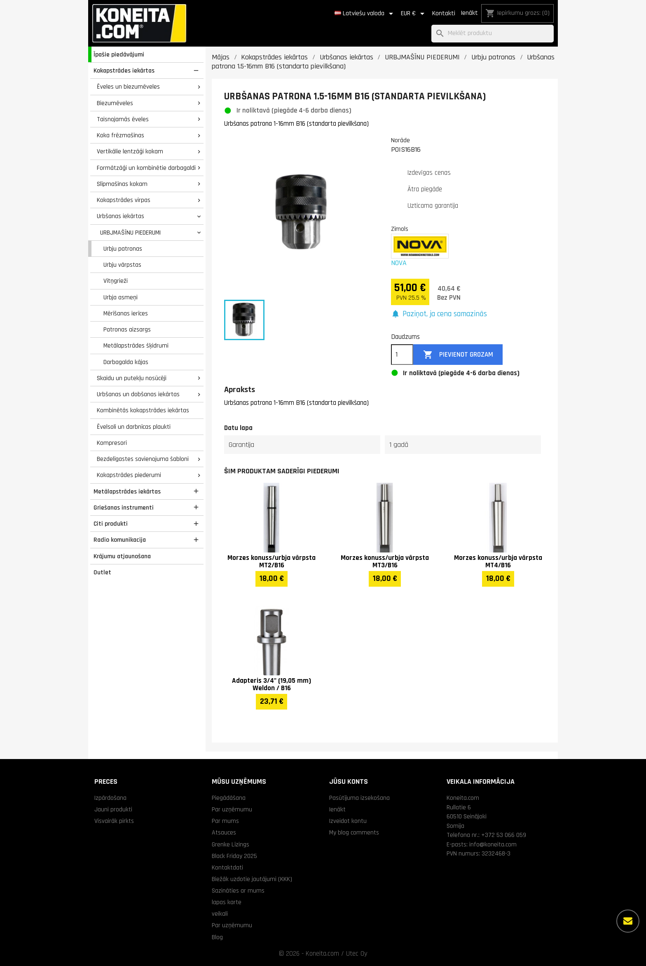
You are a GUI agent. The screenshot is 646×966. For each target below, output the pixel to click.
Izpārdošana (110, 798)
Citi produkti (111, 523)
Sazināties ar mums (238, 890)
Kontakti (443, 13)
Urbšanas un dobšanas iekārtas (138, 394)
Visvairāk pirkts (114, 821)
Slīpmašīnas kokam (122, 184)
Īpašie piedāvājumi (119, 54)
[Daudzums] (402, 354)
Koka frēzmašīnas (120, 135)
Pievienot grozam (458, 355)
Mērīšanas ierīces (125, 313)
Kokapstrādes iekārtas (124, 70)
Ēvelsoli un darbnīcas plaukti (134, 427)
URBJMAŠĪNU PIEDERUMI (130, 232)
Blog (217, 937)
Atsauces (224, 832)
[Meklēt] (492, 33)
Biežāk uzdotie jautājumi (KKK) (252, 879)
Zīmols (399, 229)
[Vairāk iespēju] (627, 921)
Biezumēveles (115, 103)
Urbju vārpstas (122, 265)
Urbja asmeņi (120, 297)
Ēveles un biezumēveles (128, 86)
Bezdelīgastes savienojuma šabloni (143, 459)
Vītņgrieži (115, 281)
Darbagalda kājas (125, 362)
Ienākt (469, 13)
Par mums (225, 821)
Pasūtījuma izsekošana (359, 798)
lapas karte (226, 902)
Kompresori (112, 443)
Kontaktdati (227, 867)
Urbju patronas (122, 248)
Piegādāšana (229, 798)
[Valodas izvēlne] (365, 14)
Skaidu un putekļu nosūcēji (131, 378)
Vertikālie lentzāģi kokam (130, 151)
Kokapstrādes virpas (123, 200)
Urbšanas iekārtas (120, 216)
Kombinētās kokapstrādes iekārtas (143, 410)
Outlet (102, 572)
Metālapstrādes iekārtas (127, 491)
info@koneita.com (493, 844)
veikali (220, 914)
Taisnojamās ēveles (123, 119)
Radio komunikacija (120, 540)
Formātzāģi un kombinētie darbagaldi (146, 168)
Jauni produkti (113, 809)
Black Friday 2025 (234, 856)
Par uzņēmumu (232, 809)
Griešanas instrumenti (124, 507)
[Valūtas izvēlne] (414, 14)
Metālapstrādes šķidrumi (136, 345)
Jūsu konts (348, 781)
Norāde (400, 140)
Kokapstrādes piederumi (129, 475)
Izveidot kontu (348, 821)
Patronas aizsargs (127, 329)
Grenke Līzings (230, 844)
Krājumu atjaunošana (122, 556)
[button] (439, 314)
